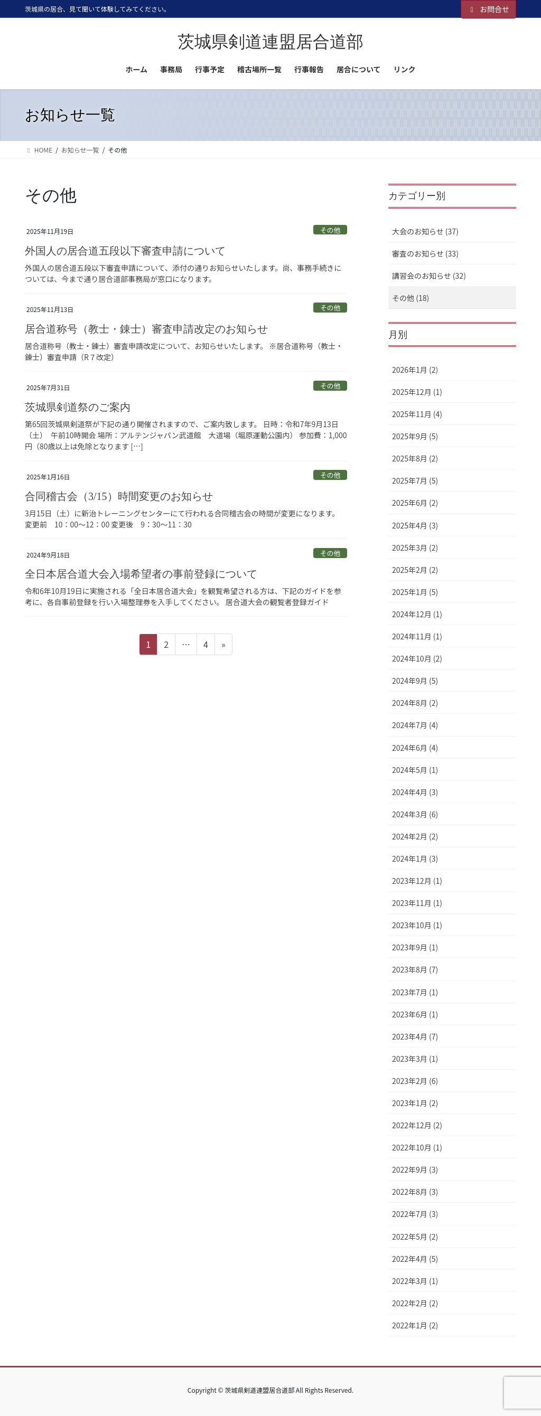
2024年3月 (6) (415, 814)
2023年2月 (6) (415, 1080)
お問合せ (489, 9)
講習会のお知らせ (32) (429, 275)
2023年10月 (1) (417, 925)
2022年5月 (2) (415, 1236)
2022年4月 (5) (415, 1258)
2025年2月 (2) (415, 569)
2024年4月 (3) (415, 792)
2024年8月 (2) (415, 702)
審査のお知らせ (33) (425, 253)
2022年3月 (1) (415, 1281)
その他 (330, 230)
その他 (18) (410, 297)
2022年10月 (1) (417, 1147)
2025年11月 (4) (417, 414)
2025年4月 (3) (415, 525)
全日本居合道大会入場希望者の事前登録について (141, 574)
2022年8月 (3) (415, 1191)
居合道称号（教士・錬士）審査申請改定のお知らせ (146, 329)
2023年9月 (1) (415, 947)
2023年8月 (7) (415, 969)
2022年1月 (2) (415, 1325)
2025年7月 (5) (415, 480)
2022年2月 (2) (415, 1303)
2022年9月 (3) (415, 1169)
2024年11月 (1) (417, 636)
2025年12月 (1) (417, 391)
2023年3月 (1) (415, 1058)
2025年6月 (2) (415, 502)
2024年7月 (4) (415, 725)
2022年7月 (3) (415, 1214)
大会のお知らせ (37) (425, 231)
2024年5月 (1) (415, 769)
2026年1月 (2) (415, 369)
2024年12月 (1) (417, 614)
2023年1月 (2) (415, 1103)
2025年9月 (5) (415, 436)
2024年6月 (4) (415, 747)
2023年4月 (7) (415, 1036)
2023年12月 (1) (417, 880)
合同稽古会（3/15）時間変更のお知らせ (119, 496)
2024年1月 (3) (415, 858)
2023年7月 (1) (415, 992)
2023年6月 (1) (415, 1014)
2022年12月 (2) (417, 1125)
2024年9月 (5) (415, 680)
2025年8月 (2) (415, 458)
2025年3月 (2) (415, 547)
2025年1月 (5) (415, 592)
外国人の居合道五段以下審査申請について (125, 251)
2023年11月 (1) (417, 903)
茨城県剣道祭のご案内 (77, 407)
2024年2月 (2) (415, 836)
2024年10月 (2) (417, 658)
